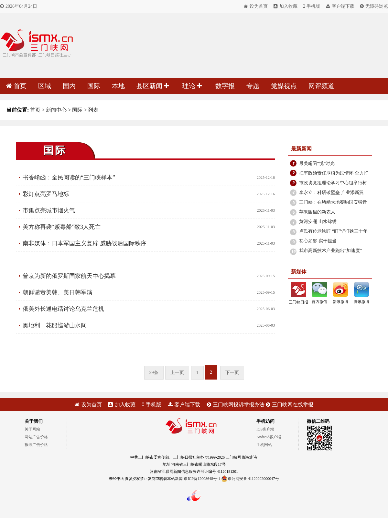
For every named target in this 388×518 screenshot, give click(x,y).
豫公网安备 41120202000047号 (250, 478)
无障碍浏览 (374, 6)
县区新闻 (152, 85)
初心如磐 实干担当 (318, 241)
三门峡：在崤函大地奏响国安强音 (333, 202)
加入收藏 (285, 6)
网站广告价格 (36, 437)
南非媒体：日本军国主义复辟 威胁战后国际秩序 (84, 243)
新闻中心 (56, 110)
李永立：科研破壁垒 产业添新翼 (331, 192)
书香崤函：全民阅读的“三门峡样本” (69, 177)
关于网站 (32, 429)
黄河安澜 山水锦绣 (318, 221)
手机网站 (264, 444)
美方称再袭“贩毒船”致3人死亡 (62, 227)
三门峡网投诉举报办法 (235, 404)
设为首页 (256, 6)
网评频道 (321, 85)
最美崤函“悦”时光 (317, 163)
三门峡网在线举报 (289, 404)
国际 (93, 85)
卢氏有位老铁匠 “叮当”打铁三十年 (333, 231)
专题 (252, 85)
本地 (118, 85)
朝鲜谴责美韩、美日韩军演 (57, 292)
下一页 (232, 372)
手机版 (311, 6)
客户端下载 (340, 6)
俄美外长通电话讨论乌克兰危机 (63, 309)
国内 (69, 85)
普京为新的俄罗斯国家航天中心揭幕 (69, 276)
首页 (16, 85)
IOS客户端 (265, 429)
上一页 (177, 372)
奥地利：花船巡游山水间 (55, 325)
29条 (153, 372)
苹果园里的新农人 (317, 211)
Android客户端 (268, 437)
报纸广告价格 (36, 444)
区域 (44, 85)
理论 (192, 85)
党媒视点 (284, 85)
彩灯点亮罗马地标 (46, 194)
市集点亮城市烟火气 (49, 210)
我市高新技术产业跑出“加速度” (330, 250)
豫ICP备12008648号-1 (202, 478)
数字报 (225, 85)
